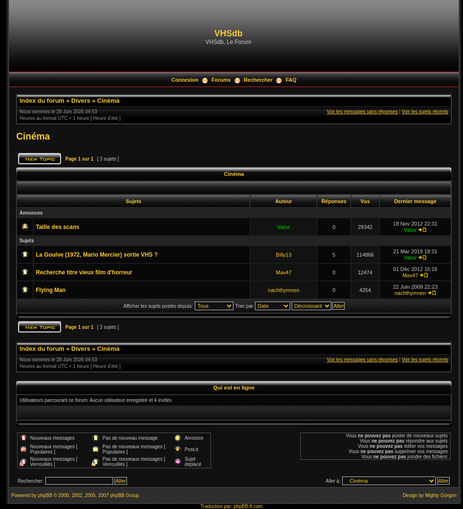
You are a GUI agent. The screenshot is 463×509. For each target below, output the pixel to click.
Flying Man (51, 290)
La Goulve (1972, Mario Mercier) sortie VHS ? (97, 254)
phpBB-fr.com (248, 506)
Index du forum (42, 100)
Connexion (185, 80)
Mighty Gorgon (441, 495)
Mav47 (284, 272)
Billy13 (283, 255)
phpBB (45, 495)
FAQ (290, 80)
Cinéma (108, 100)
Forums (221, 80)
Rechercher (258, 80)
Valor (283, 227)
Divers (80, 100)
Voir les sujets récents (425, 111)
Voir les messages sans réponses (362, 111)
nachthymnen (283, 290)
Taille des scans (57, 227)
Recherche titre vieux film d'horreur (84, 272)
